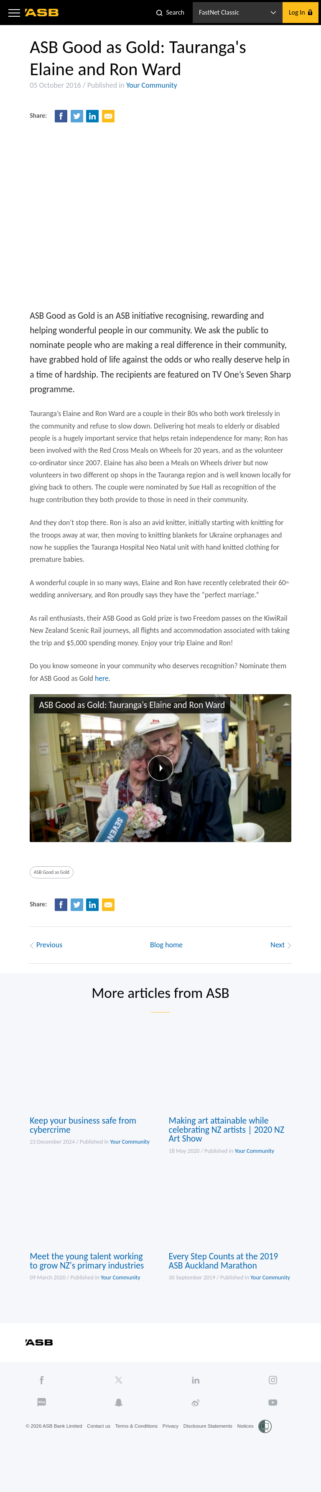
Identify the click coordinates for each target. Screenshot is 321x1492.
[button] (14, 13)
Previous (42, 965)
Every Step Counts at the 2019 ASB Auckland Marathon (225, 1289)
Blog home (166, 965)
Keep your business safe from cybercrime (81, 1150)
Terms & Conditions (138, 1455)
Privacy (174, 1455)
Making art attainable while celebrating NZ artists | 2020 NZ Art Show (228, 1155)
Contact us (100, 1455)
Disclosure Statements (212, 1455)
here (100, 694)
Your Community (148, 87)
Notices (250, 1455)
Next (285, 965)
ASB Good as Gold (49, 892)
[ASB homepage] (42, 12)
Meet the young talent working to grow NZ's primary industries (85, 1289)
